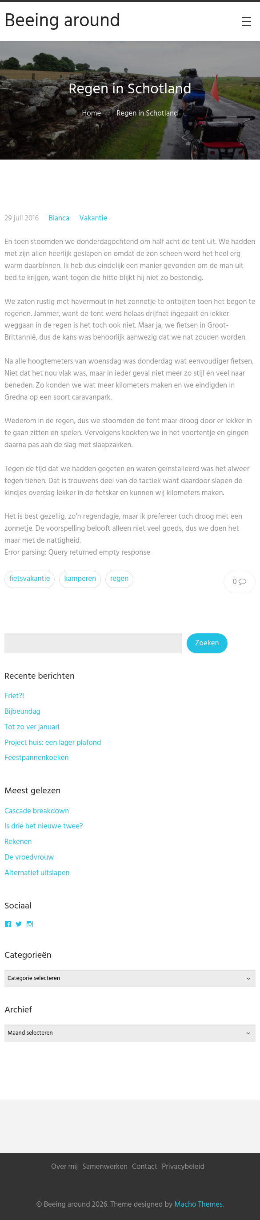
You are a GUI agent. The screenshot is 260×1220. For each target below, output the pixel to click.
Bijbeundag (22, 712)
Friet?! (14, 696)
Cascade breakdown (36, 811)
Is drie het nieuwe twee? (43, 826)
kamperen (80, 579)
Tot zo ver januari (32, 727)
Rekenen (18, 842)
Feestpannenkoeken (36, 758)
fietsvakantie (29, 579)
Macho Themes (198, 1205)
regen (119, 579)
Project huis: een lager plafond (52, 743)
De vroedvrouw (29, 858)
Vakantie (93, 218)
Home (91, 114)
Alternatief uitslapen (37, 873)
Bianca (58, 218)
